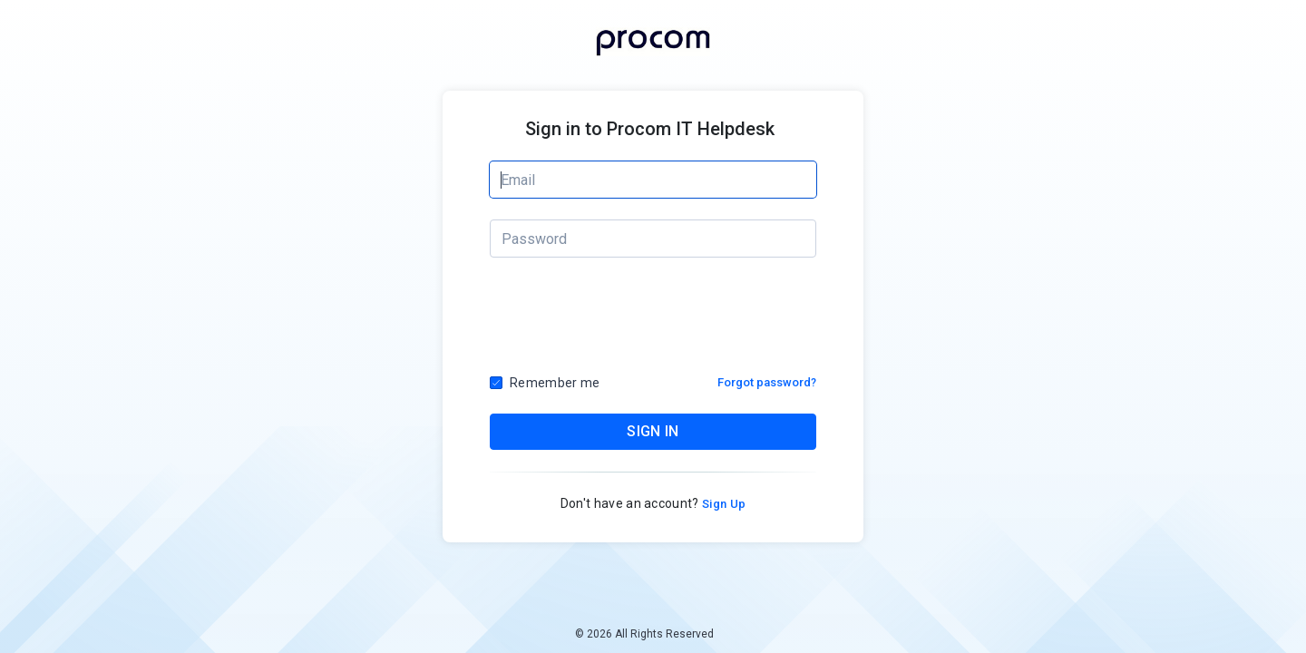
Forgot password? (766, 382)
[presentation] (654, 321)
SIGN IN (652, 431)
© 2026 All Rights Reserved (644, 634)
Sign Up (722, 504)
